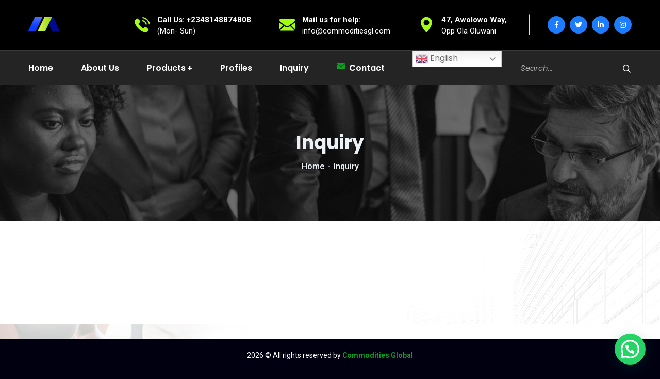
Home (313, 166)
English (437, 58)
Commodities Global (377, 355)
